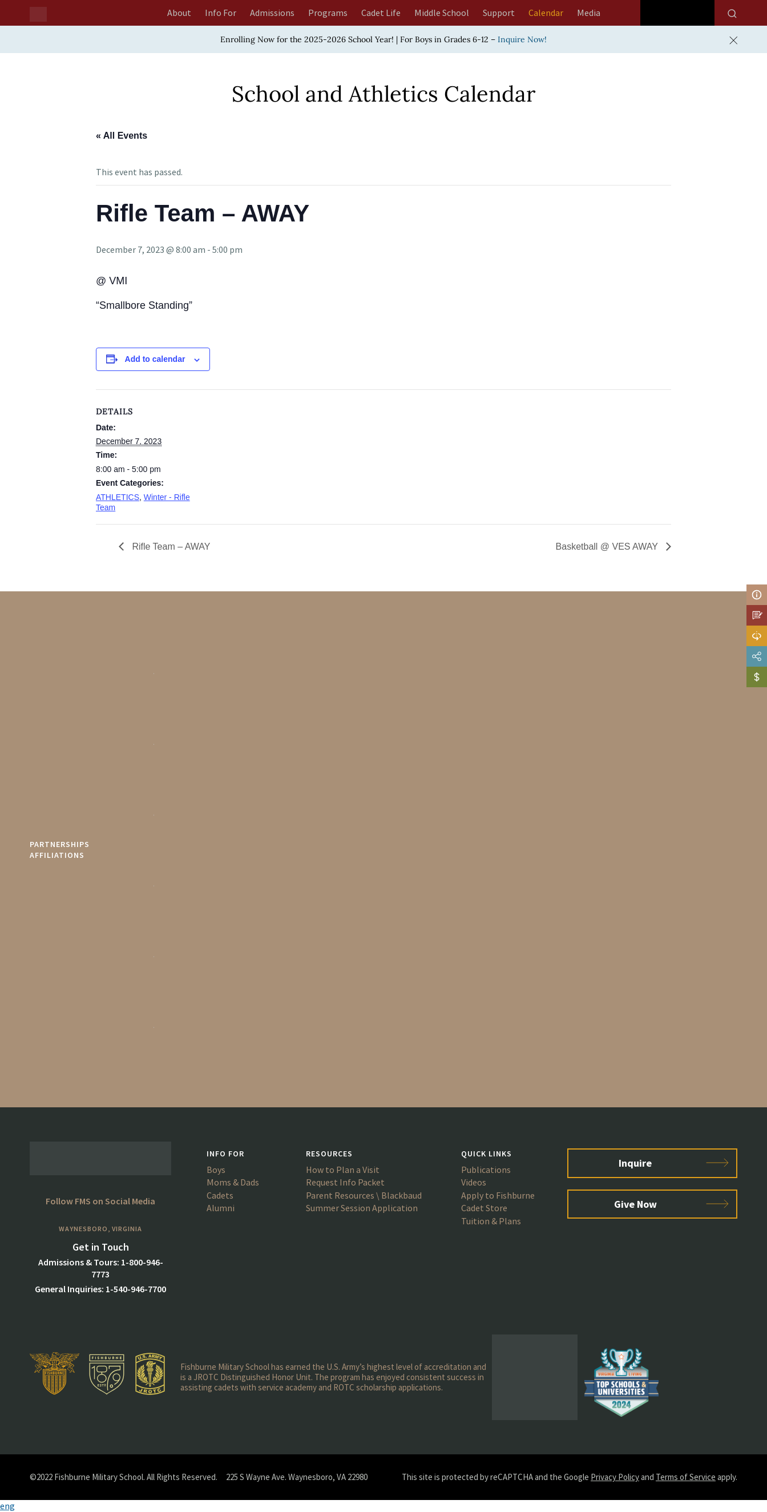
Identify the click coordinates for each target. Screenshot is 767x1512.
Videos (473, 1182)
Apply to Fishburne (498, 1195)
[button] (383, 1506)
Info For (220, 12)
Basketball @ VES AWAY (608, 546)
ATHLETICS (117, 497)
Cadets (220, 1195)
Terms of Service (686, 1476)
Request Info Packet (345, 1182)
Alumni (221, 1207)
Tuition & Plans (491, 1221)
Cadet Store (484, 1207)
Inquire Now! (522, 39)
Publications (486, 1169)
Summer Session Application (362, 1207)
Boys (216, 1169)
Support (499, 12)
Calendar (545, 12)
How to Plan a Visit (343, 1169)
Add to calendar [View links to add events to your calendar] (155, 359)
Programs (328, 12)
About (179, 12)
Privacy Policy (615, 1476)
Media (588, 12)
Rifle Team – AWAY (170, 546)
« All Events (121, 135)
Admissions (272, 12)
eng (7, 1505)
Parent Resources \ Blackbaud (364, 1195)
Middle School (441, 12)
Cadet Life (381, 12)
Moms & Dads (233, 1182)
